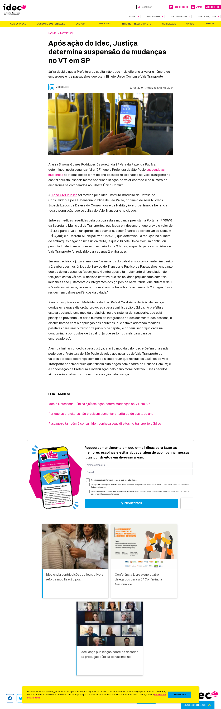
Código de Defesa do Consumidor (131, 657)
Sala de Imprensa (17, 675)
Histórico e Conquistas (20, 670)
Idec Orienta (118, 670)
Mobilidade (169, 24)
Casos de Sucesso (121, 684)
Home (52, 33)
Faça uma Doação (173, 661)
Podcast (64, 684)
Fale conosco (178, 7)
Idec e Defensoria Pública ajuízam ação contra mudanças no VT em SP (99, 403)
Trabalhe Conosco (18, 680)
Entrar (196, 7)
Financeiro (105, 24)
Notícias (67, 33)
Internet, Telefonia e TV (136, 24)
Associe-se (212, 7)
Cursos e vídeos (120, 661)
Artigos (63, 670)
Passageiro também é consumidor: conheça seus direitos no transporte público (104, 423)
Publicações (66, 675)
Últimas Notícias (68, 661)
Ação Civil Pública (64, 195)
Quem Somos (15, 657)
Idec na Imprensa (69, 657)
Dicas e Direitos (120, 666)
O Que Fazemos (17, 661)
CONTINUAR (179, 694)
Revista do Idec (68, 666)
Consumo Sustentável (51, 24)
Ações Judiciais (120, 680)
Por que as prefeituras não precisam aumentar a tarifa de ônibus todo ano (100, 413)
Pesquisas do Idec (121, 675)
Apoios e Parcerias (18, 666)
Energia (80, 24)
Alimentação (18, 24)
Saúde (190, 24)
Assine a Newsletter (71, 680)
